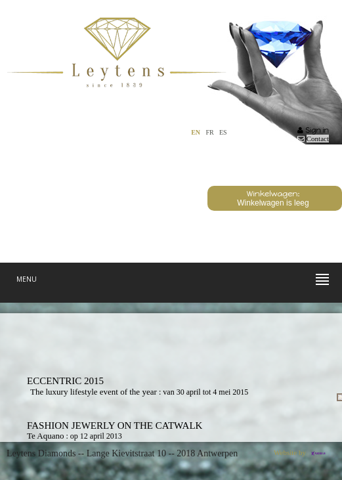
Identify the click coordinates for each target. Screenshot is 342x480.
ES (223, 132)
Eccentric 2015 (65, 381)
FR (209, 132)
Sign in (313, 130)
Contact (318, 138)
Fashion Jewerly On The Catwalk (114, 425)
